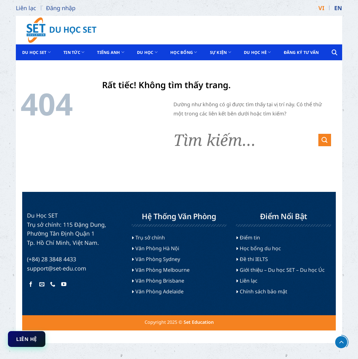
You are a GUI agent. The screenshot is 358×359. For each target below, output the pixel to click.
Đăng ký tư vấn (301, 52)
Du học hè (257, 52)
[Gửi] (324, 140)
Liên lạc (26, 8)
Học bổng (183, 52)
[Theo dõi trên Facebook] (30, 284)
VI (321, 8)
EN (338, 8)
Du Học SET (36, 52)
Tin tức (73, 52)
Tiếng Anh (110, 52)
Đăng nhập (60, 8)
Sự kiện (220, 52)
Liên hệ (26, 339)
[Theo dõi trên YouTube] (63, 284)
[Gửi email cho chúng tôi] (41, 284)
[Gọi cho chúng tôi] (52, 284)
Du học (147, 52)
